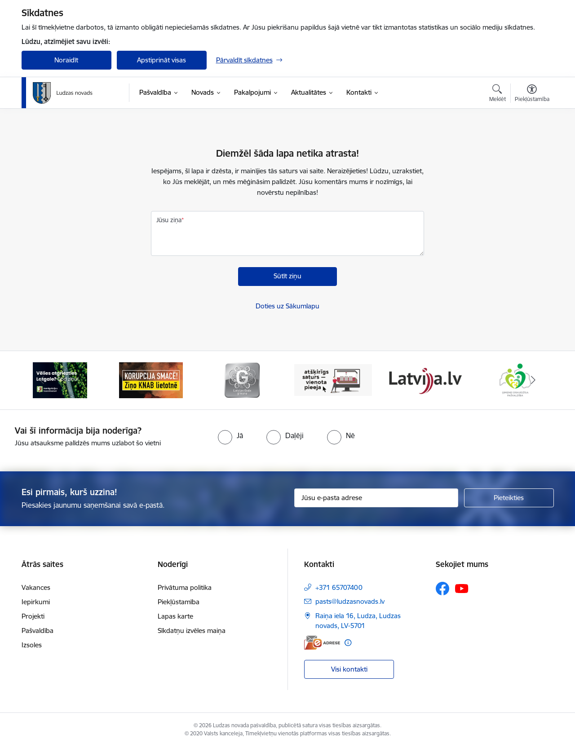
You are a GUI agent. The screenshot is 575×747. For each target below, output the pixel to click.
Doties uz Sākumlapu (287, 306)
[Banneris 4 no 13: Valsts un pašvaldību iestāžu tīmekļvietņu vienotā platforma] (333, 379)
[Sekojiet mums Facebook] (442, 588)
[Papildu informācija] (348, 642)
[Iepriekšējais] (42, 380)
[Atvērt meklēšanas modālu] (497, 94)
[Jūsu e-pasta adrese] (376, 497)
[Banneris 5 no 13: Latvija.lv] (424, 379)
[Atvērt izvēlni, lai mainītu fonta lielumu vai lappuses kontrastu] (532, 94)
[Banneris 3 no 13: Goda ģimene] (242, 379)
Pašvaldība (37, 630)
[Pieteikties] (509, 497)
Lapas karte (175, 616)
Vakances (36, 587)
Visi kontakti (349, 669)
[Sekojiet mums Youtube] (462, 588)
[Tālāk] (533, 380)
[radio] (230, 435)
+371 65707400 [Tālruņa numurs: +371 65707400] (339, 587)
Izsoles (32, 645)
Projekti (33, 616)
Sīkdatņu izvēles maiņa (192, 630)
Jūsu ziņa (168, 220)
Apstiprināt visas (161, 60)
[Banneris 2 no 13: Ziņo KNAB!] (151, 379)
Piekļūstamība (178, 602)
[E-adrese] (322, 642)
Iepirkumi (36, 602)
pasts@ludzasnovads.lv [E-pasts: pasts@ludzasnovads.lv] (350, 601)
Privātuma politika (185, 587)
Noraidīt (66, 60)
